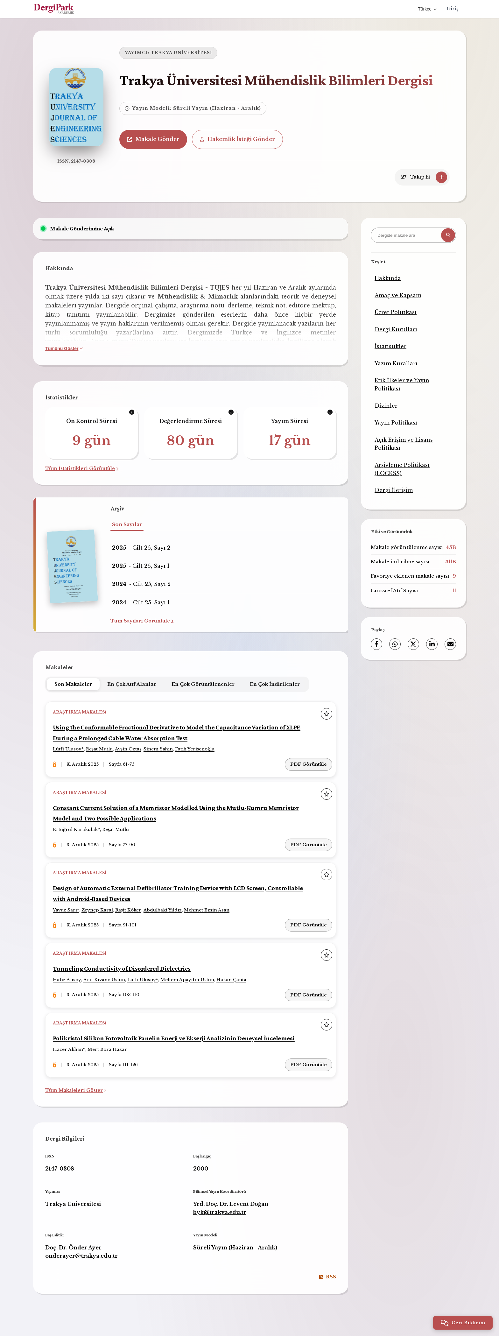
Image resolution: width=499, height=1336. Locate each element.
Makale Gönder (156, 139)
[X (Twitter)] (413, 644)
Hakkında (388, 278)
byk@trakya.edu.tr (219, 1206)
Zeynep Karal (98, 908)
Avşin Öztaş (129, 749)
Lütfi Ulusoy (68, 749)
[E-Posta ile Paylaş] (450, 644)
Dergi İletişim (394, 490)
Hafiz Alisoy (68, 976)
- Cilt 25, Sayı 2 (141, 584)
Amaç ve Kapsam (398, 295)
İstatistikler (390, 346)
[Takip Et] (441, 177)
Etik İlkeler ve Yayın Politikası (402, 384)
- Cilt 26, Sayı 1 (141, 566)
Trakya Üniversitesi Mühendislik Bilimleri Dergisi (279, 80)
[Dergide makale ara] (413, 235)
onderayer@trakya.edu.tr (82, 1250)
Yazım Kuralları (396, 363)
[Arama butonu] (448, 235)
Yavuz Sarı (66, 908)
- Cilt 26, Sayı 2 (141, 548)
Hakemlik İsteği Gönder (240, 139)
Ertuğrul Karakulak (76, 828)
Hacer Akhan (69, 1045)
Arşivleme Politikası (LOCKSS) (402, 469)
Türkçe (427, 8)
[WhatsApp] (395, 644)
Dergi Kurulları (396, 329)
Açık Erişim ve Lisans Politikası (404, 444)
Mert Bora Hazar (108, 1045)
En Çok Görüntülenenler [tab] (203, 684)
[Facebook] (376, 644)
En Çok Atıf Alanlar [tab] (132, 684)
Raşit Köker (129, 908)
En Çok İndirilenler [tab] (276, 684)
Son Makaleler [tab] (74, 684)
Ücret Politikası (396, 312)
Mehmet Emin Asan (208, 908)
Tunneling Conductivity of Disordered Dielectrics (124, 965)
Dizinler (386, 406)
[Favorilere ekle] (326, 714)
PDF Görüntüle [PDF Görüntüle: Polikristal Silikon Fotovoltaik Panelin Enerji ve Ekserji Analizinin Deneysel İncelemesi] (308, 1058)
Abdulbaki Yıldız (164, 908)
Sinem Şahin (159, 749)
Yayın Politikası (396, 422)
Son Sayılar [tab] (127, 524)
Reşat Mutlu (100, 749)
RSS (326, 1271)
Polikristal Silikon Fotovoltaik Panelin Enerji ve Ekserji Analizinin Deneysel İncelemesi (179, 1033)
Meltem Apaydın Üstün (188, 976)
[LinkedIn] (432, 644)
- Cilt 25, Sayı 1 (141, 602)
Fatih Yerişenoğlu (196, 749)
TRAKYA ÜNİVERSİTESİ (184, 52)
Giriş (452, 9)
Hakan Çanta (233, 976)
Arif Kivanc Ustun (105, 976)
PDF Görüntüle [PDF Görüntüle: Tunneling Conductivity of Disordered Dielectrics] (308, 990)
